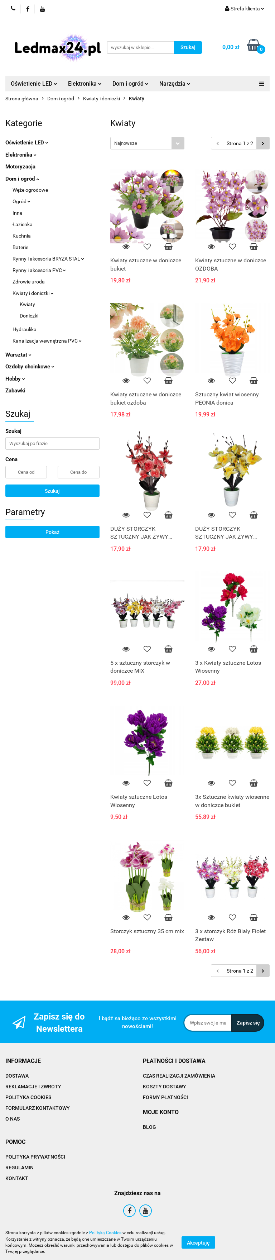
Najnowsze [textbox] (125, 143)
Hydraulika (25, 329)
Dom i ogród (130, 83)
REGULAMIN (19, 1167)
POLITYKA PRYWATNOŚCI (35, 1157)
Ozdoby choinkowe (29, 366)
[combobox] (147, 143)
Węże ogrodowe (30, 190)
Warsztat (18, 355)
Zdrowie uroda (29, 282)
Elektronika (85, 83)
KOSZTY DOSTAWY (164, 1086)
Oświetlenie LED (34, 83)
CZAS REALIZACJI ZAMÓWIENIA (179, 1076)
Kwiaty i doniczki (33, 293)
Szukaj (52, 491)
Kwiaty (27, 304)
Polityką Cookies (105, 1232)
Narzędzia (174, 83)
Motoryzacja (20, 166)
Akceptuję (198, 1242)
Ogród (21, 201)
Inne (17, 213)
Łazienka (23, 224)
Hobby (15, 379)
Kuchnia (22, 236)
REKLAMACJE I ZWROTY (33, 1086)
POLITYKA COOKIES (28, 1097)
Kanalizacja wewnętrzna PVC (47, 341)
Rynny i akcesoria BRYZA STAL (48, 259)
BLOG (149, 1127)
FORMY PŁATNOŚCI (165, 1097)
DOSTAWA (17, 1076)
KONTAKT (16, 1178)
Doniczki (29, 316)
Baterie (20, 247)
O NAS (12, 1119)
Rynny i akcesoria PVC (39, 270)
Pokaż (52, 532)
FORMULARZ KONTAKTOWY (37, 1108)
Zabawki (15, 390)
